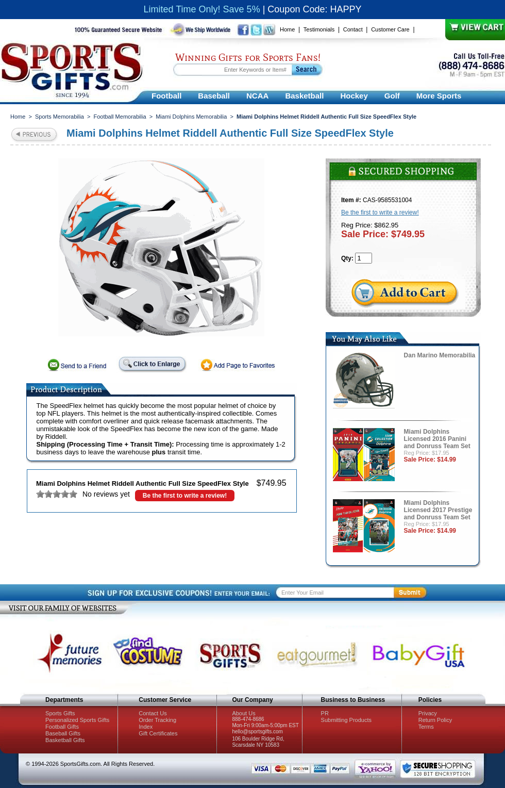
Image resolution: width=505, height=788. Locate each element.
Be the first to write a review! (185, 495)
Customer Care (390, 29)
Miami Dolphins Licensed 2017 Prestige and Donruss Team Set (438, 510)
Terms (426, 727)
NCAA (257, 95)
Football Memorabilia (119, 116)
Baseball (214, 95)
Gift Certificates (158, 733)
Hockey (353, 95)
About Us (243, 713)
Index (146, 727)
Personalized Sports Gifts (77, 720)
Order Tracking (157, 720)
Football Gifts (62, 727)
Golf (392, 95)
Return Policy (435, 720)
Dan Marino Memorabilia (440, 355)
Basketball (304, 95)
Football (166, 95)
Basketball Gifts (65, 740)
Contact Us (152, 713)
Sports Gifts (60, 713)
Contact (353, 29)
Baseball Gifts (62, 733)
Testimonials (319, 29)
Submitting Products (346, 720)
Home (287, 29)
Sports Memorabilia (59, 116)
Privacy (427, 713)
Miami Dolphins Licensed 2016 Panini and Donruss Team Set (437, 439)
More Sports (439, 95)
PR (325, 713)
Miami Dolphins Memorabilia (191, 116)
